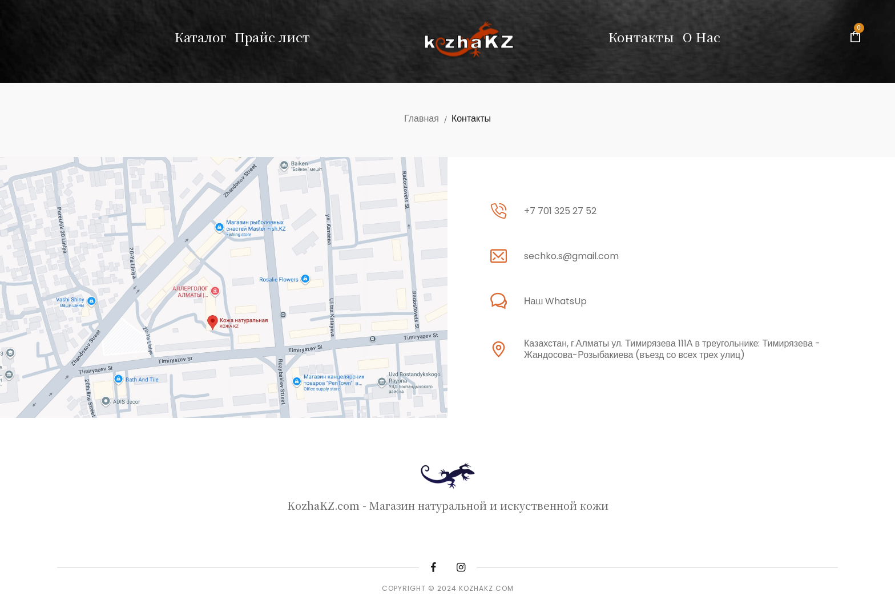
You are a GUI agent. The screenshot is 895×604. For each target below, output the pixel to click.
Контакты (641, 37)
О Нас (701, 37)
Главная (421, 118)
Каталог (200, 37)
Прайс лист (272, 37)
